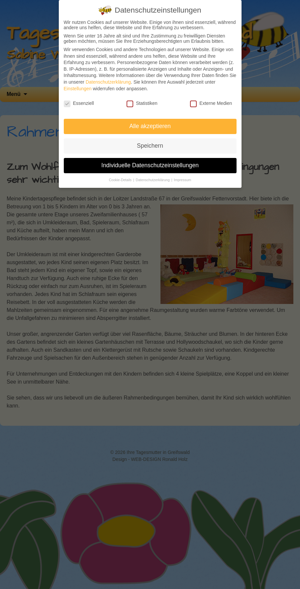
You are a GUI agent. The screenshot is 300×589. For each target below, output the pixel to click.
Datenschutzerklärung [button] (153, 180)
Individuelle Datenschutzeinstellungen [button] (150, 165)
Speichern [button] (150, 145)
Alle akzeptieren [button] (150, 126)
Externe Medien (211, 103)
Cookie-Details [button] (121, 180)
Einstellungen (78, 88)
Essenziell (79, 103)
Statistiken (142, 103)
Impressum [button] (182, 180)
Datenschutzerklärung (108, 82)
